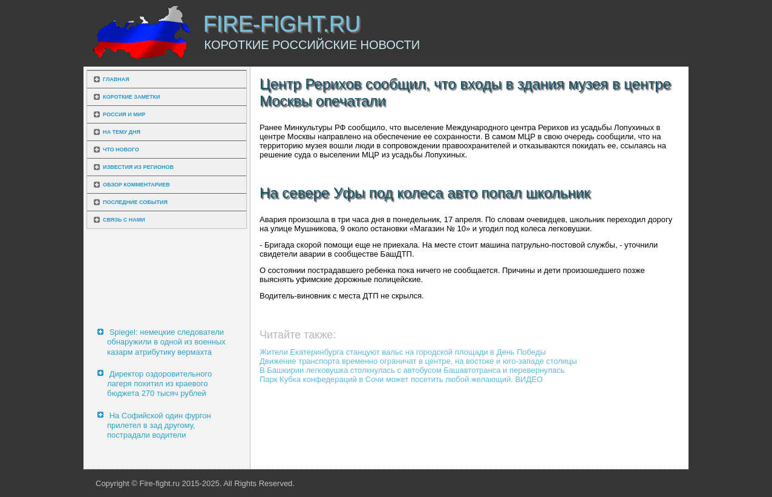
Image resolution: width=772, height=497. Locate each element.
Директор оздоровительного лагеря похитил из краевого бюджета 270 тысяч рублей (159, 383)
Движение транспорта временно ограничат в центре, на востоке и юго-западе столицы (418, 361)
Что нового (121, 149)
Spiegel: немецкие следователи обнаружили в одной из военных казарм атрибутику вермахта (166, 342)
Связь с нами (124, 220)
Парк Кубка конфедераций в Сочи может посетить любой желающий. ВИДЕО (401, 379)
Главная (116, 79)
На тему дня (121, 132)
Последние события (135, 202)
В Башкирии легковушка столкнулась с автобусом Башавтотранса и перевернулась (412, 370)
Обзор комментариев (136, 185)
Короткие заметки (131, 97)
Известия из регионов (138, 167)
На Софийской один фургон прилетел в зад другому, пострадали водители (159, 425)
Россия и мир (124, 114)
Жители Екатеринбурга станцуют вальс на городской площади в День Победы (403, 352)
